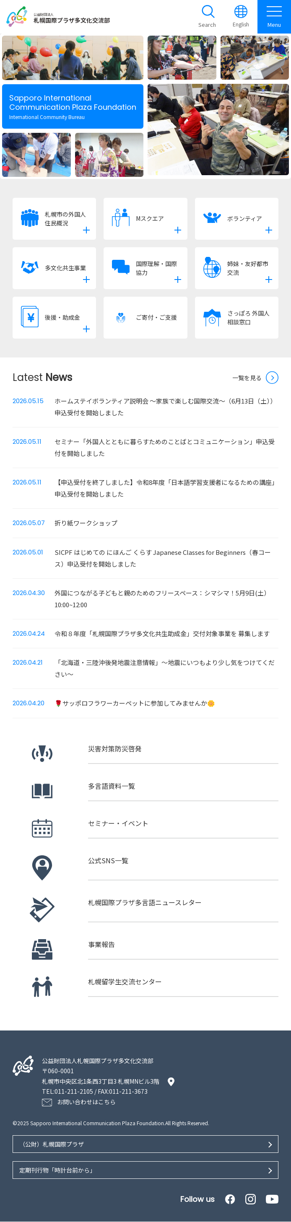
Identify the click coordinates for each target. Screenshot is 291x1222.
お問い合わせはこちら (86, 1102)
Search (207, 24)
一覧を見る (247, 377)
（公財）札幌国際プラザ (51, 1144)
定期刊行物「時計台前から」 (57, 1170)
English (241, 24)
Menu (274, 16)
